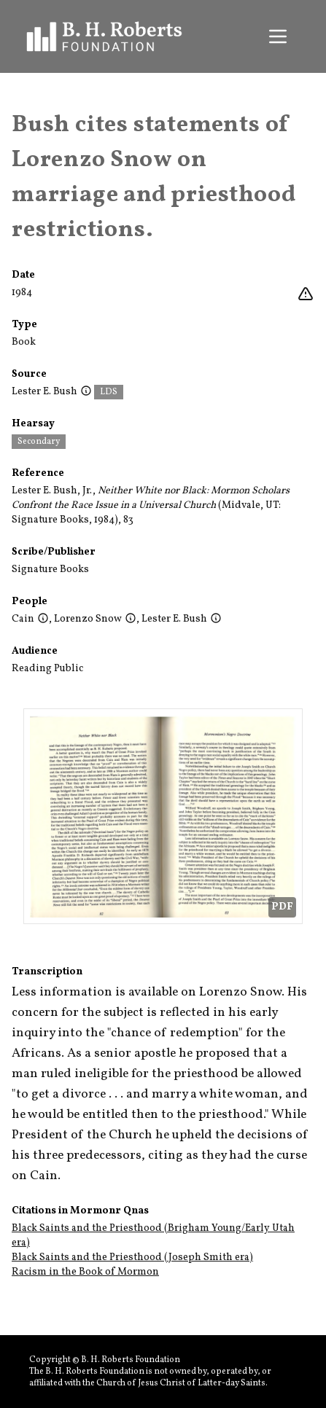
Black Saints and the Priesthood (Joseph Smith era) (132, 1257)
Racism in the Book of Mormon (85, 1272)
